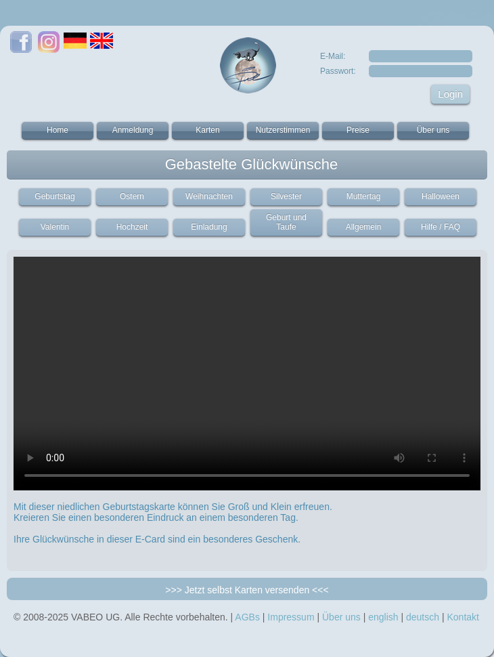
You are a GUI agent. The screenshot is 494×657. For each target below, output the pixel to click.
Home (57, 130)
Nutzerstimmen (283, 130)
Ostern (132, 196)
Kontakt (462, 617)
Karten (207, 130)
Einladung (209, 227)
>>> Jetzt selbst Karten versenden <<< (246, 590)
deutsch (422, 617)
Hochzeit (132, 227)
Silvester (286, 196)
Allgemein (364, 227)
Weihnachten (209, 196)
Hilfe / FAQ (440, 227)
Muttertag (363, 196)
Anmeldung (133, 130)
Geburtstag (54, 196)
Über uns (433, 130)
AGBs (247, 617)
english (383, 617)
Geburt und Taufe (286, 222)
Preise (357, 130)
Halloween (440, 196)
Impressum (290, 617)
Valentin (55, 227)
